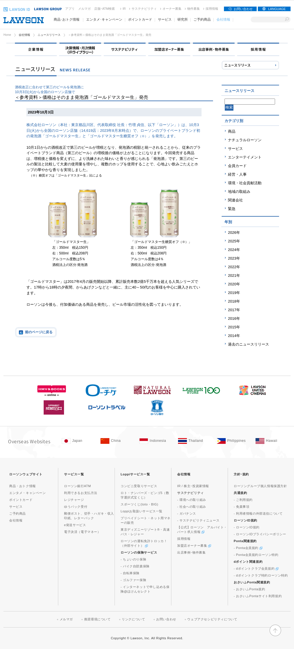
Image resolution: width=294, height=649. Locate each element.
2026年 (234, 232)
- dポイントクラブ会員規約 (256, 568)
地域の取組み (239, 191)
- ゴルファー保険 (133, 580)
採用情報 (212, 8)
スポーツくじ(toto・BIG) (139, 504)
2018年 (234, 301)
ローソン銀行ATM (77, 486)
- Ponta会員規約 (248, 548)
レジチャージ (74, 499)
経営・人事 (237, 174)
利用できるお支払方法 (80, 493)
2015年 (234, 327)
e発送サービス (75, 525)
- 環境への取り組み (191, 499)
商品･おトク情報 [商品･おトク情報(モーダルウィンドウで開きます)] (67, 19)
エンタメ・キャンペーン (27, 493)
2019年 (234, 293)
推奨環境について (97, 619)
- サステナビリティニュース (198, 520)
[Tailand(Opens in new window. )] (194, 441)
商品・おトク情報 (22, 486)
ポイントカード (20, 499)
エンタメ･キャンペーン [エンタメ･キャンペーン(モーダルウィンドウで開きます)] (104, 19)
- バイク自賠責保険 (135, 566)
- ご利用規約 (243, 499)
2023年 (234, 258)
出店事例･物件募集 (191, 552)
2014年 (234, 336)
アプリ (70, 8)
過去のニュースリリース (248, 344)
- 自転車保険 (130, 573)
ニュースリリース (49, 34)
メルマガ (84, 8)
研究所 (182, 19)
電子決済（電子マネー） (82, 532)
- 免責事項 (241, 506)
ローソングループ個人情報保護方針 (260, 486)
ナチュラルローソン (245, 140)
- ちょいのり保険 (133, 559)
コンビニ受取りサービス (139, 486)
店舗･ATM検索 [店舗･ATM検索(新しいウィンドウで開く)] (104, 8)
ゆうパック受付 (75, 506)
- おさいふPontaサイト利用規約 (258, 596)
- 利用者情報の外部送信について (258, 513)
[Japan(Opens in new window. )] (78, 441)
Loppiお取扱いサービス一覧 (142, 511)
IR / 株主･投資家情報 (193, 486)
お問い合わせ (243, 9)
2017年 (234, 310)
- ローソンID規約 (247, 527)
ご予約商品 (202, 19)
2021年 (234, 275)
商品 (231, 131)
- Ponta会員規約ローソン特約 (256, 554)
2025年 (234, 241)
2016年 (234, 318)
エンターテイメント (245, 157)
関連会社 (235, 200)
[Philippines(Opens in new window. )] (233, 441)
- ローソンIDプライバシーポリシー (260, 534)
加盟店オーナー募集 (194, 545)
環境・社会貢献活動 (245, 183)
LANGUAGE (277, 9)
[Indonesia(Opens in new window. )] (155, 441)
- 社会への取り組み (191, 506)
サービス (235, 148)
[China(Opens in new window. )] (117, 441)
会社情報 (24, 34)
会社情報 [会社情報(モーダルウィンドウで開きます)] (223, 19)
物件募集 (193, 8)
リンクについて (133, 619)
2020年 (234, 284)
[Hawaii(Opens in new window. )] (272, 441)
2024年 (234, 250)
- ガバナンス (186, 513)
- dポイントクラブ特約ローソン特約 (261, 575)
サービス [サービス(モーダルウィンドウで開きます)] (165, 19)
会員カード (237, 166)
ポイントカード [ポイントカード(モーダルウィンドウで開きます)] (140, 19)
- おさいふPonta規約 (249, 589)
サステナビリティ (144, 8)
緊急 (231, 209)
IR (124, 8)
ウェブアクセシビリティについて (212, 619)
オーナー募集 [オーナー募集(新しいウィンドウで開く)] (172, 8)
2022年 (234, 267)
